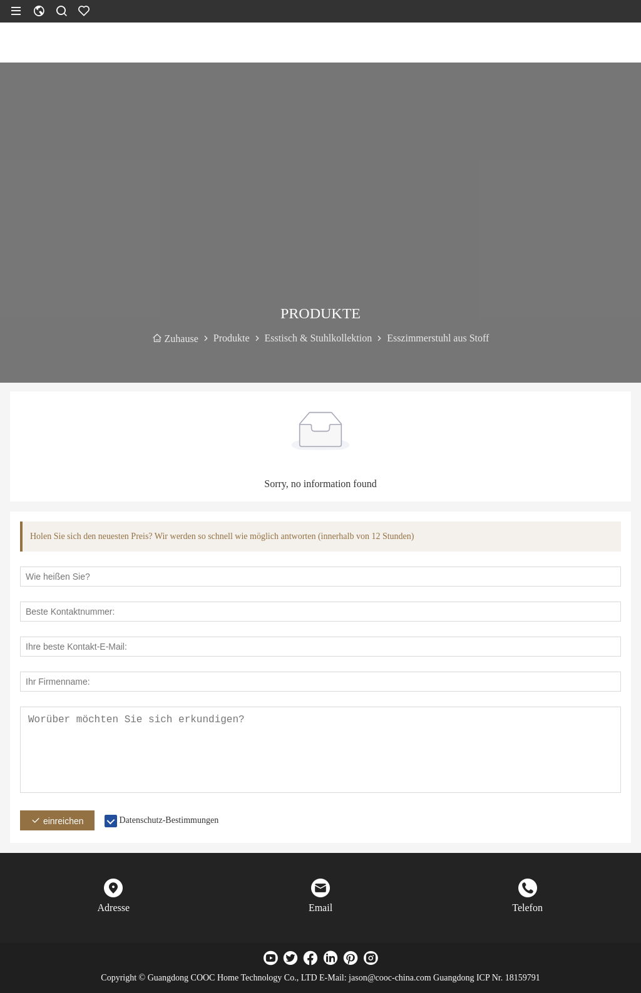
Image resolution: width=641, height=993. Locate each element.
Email (320, 907)
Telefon (527, 907)
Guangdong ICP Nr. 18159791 (486, 977)
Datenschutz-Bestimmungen (169, 820)
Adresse (114, 907)
